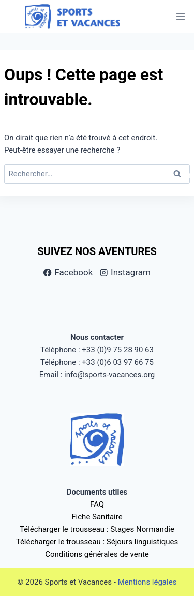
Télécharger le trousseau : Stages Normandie (97, 529)
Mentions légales (147, 582)
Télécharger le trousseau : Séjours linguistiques (97, 541)
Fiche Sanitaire (96, 517)
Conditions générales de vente (97, 554)
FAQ (97, 504)
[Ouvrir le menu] (180, 17)
